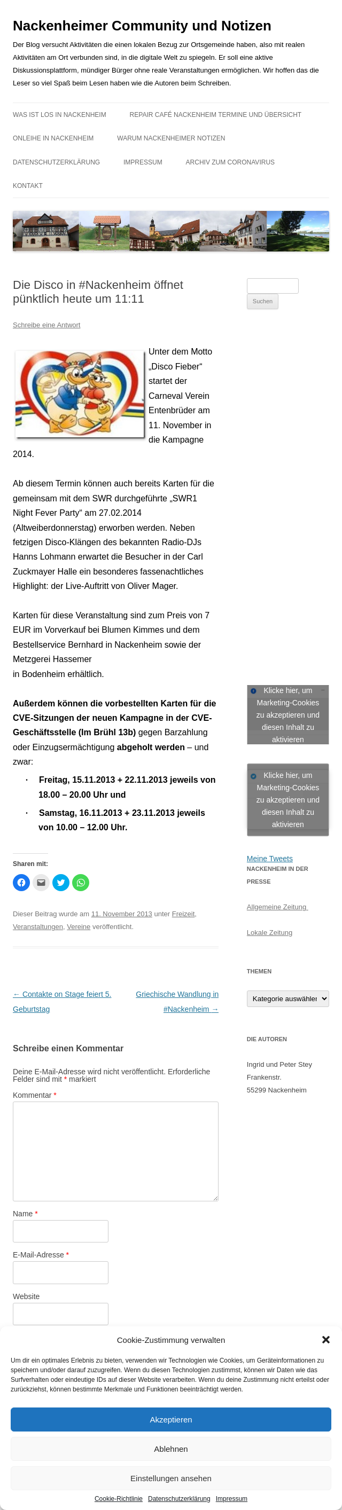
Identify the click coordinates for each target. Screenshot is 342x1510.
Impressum (231, 1499)
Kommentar (35, 1095)
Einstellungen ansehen (171, 1478)
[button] (326, 1339)
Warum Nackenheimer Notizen (171, 138)
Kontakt (28, 186)
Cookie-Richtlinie (119, 1499)
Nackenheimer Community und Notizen (142, 26)
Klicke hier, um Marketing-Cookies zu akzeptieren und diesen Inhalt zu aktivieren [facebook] (288, 714)
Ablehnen (171, 1448)
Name (25, 1213)
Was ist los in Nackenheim (59, 115)
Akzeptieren (171, 1419)
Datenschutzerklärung (179, 1499)
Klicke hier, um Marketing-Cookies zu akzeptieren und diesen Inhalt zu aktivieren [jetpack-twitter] (288, 799)
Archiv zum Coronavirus (230, 162)
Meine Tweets (270, 858)
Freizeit (183, 914)
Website (26, 1296)
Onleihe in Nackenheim (53, 138)
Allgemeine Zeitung (277, 907)
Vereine (78, 927)
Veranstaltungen (38, 927)
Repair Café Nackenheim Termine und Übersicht (216, 115)
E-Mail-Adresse (41, 1255)
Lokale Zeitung (269, 933)
